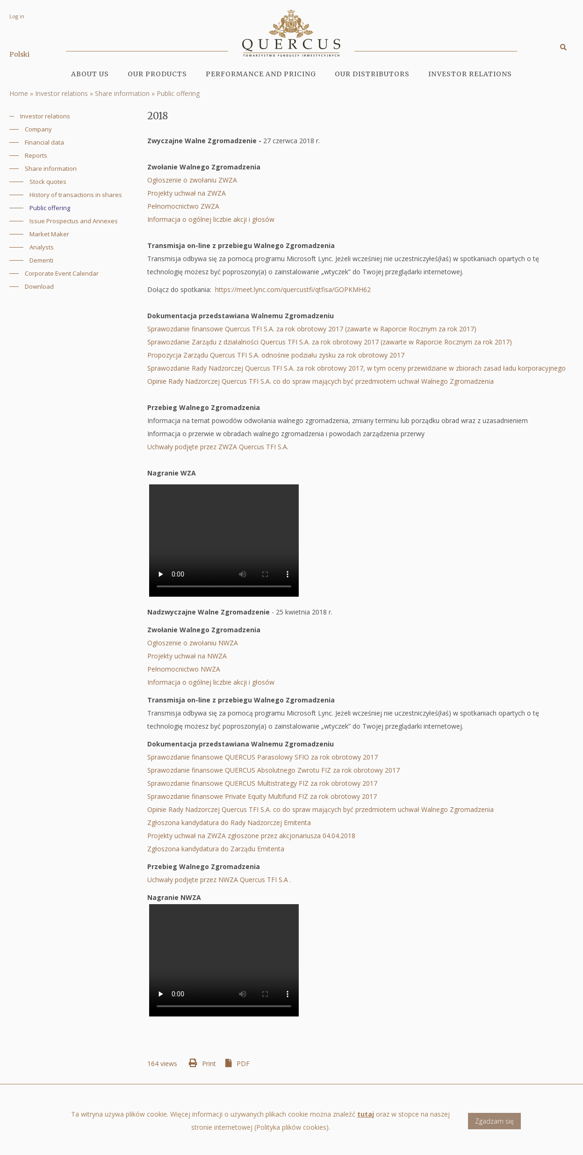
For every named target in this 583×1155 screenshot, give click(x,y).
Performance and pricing (261, 74)
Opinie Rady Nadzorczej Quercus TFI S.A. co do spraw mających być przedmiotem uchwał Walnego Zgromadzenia (320, 381)
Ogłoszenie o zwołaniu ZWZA (195, 179)
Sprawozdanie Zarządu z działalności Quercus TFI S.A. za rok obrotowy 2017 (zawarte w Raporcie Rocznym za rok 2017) (329, 341)
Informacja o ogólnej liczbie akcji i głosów (210, 219)
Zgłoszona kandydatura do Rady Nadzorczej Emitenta (229, 822)
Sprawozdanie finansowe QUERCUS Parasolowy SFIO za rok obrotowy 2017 (262, 757)
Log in (16, 16)
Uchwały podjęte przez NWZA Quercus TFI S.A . (219, 879)
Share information (122, 93)
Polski (19, 54)
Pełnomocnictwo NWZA (184, 669)
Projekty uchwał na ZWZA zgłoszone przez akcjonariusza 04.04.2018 (251, 835)
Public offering (178, 93)
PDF (243, 1063)
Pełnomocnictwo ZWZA (184, 206)
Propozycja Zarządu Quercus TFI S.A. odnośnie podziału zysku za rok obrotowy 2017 (275, 355)
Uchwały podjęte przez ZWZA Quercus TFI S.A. (219, 446)
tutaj (365, 1118)
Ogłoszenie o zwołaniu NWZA (193, 642)
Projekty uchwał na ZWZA (187, 193)
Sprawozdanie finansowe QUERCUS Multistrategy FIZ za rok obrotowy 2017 (263, 783)
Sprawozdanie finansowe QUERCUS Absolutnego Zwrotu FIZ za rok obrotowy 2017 (273, 770)
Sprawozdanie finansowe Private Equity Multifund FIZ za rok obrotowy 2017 (262, 796)
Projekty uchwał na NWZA (187, 655)
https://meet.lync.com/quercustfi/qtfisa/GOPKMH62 (293, 289)
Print (209, 1063)
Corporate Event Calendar (62, 273)
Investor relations (61, 93)
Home (18, 93)
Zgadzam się (494, 1125)
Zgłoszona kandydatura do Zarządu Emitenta (215, 848)
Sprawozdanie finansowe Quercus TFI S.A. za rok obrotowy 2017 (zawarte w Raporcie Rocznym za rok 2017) (313, 328)
